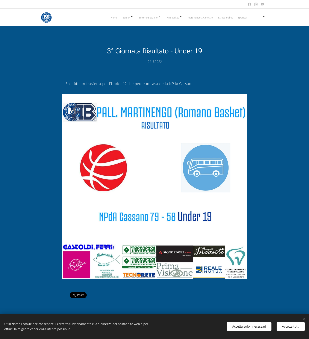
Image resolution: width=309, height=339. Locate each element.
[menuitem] (157, 17)
